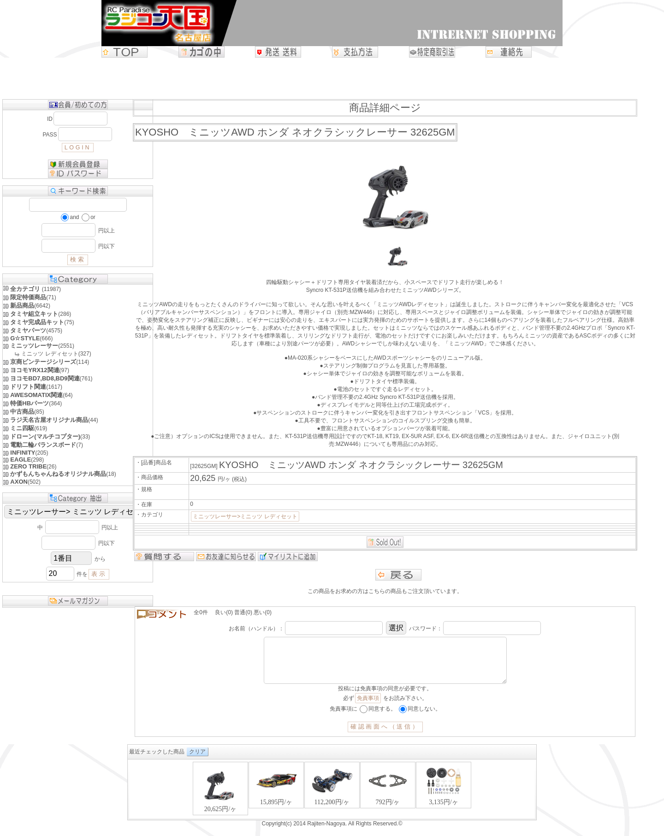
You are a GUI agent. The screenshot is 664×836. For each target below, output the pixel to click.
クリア (197, 761)
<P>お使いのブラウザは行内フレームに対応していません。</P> (332, 799)
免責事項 (368, 707)
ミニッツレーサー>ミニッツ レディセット (245, 516)
